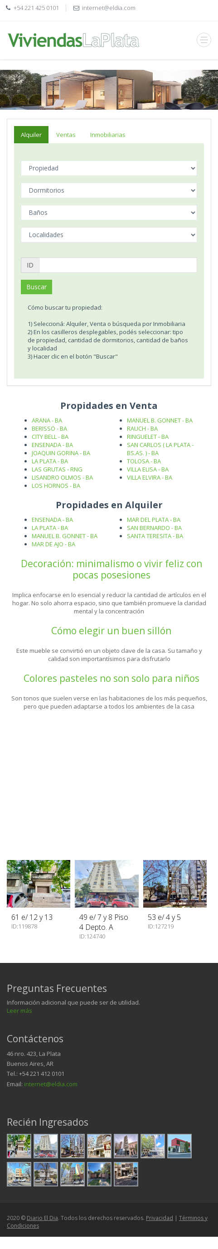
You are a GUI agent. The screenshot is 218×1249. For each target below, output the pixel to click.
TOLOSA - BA (144, 461)
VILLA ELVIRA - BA (149, 477)
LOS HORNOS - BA (56, 485)
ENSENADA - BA (52, 445)
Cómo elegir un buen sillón (111, 630)
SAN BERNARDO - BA (154, 528)
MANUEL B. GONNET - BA (160, 420)
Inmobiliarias (108, 135)
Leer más (19, 1010)
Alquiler (31, 135)
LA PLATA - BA (50, 461)
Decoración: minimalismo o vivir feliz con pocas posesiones (111, 569)
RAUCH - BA (142, 428)
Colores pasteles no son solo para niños (111, 678)
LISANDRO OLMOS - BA (62, 477)
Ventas (66, 135)
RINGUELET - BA (148, 437)
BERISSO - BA (49, 428)
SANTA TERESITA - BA (155, 536)
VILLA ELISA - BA (148, 469)
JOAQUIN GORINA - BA (61, 453)
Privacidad (159, 1218)
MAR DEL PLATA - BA (153, 519)
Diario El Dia (42, 1218)
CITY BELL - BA (50, 437)
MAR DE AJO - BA (53, 544)
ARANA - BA (47, 420)
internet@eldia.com (51, 1084)
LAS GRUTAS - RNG (57, 469)
